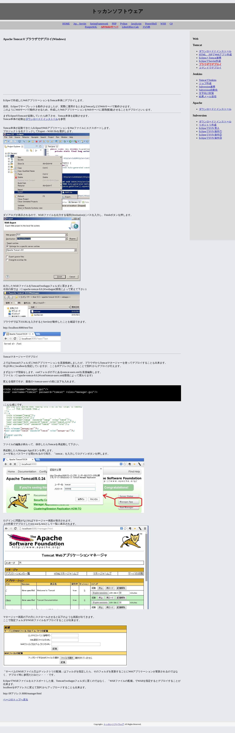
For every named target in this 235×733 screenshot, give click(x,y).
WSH (163, 23)
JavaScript (136, 23)
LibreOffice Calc (130, 27)
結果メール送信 (207, 96)
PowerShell (151, 23)
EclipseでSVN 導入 (209, 128)
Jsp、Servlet (79, 23)
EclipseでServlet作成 (210, 61)
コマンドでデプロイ (210, 67)
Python (123, 23)
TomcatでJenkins (207, 80)
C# (171, 23)
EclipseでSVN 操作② (210, 134)
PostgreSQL (91, 27)
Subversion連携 (207, 86)
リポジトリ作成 (207, 124)
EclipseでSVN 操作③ (210, 138)
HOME (66, 23)
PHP (114, 23)
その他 (146, 27)
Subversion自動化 (208, 90)
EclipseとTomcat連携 (210, 57)
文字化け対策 (206, 93)
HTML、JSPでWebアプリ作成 (215, 54)
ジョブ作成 (205, 83)
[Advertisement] (92, 71)
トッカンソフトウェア (114, 728)
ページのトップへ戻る (15, 703)
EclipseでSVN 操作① (210, 131)
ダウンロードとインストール (42, 119)
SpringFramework (99, 23)
